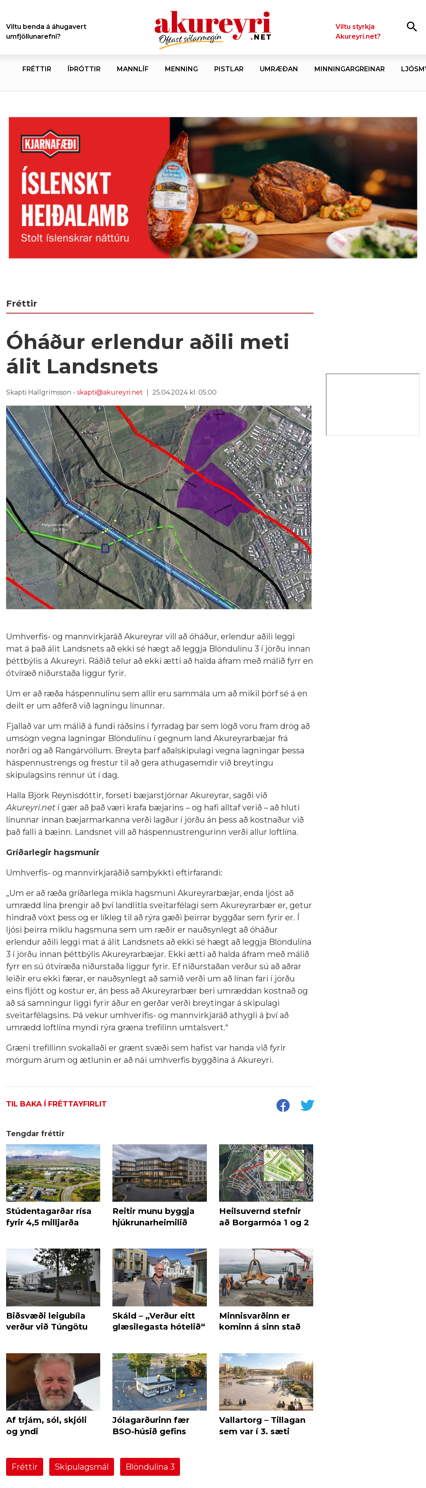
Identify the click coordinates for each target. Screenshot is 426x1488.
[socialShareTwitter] (307, 1106)
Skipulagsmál (82, 1467)
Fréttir (24, 1467)
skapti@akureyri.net (110, 392)
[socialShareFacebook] (282, 1106)
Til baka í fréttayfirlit (56, 1104)
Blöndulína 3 (150, 1467)
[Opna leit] (412, 26)
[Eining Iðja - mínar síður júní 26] (373, 565)
